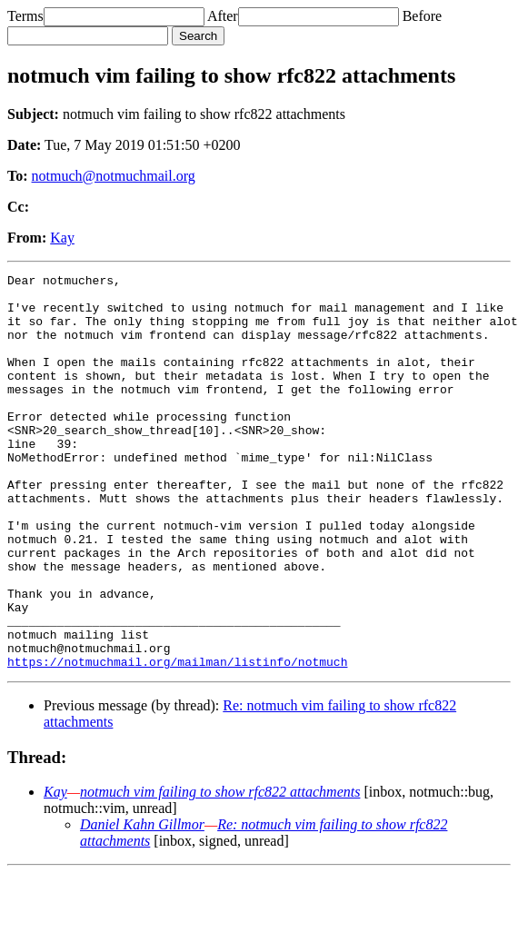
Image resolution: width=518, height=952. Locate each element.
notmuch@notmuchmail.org (113, 175)
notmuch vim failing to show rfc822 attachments (220, 870)
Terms (25, 16)
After (222, 16)
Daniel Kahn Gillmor (142, 903)
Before (423, 16)
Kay (62, 237)
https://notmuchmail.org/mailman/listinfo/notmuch (177, 740)
